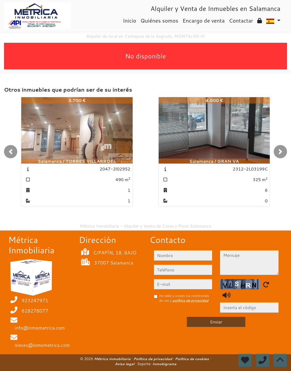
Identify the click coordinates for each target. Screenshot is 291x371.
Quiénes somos (159, 20)
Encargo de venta (204, 20)
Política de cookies (192, 358)
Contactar (241, 20)
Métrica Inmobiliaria (113, 358)
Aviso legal (125, 363)
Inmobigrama (164, 363)
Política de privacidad (153, 358)
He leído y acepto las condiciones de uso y (184, 298)
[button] (10, 151)
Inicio (129, 20)
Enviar (216, 322)
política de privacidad (190, 300)
